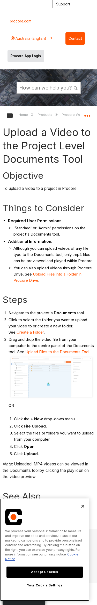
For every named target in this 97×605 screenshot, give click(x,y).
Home (24, 114)
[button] (76, 87)
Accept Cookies (44, 572)
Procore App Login (26, 56)
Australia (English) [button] (30, 38)
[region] (44, 549)
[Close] (82, 506)
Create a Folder (30, 332)
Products (45, 114)
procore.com (20, 21)
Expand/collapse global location (87, 113)
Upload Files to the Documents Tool (57, 351)
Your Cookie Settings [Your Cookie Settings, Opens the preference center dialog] (45, 585)
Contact (75, 38)
